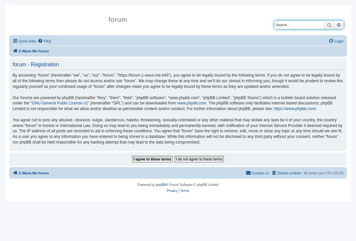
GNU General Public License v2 (60, 103)
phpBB (161, 185)
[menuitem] (44, 41)
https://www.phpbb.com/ (295, 108)
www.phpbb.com (191, 103)
